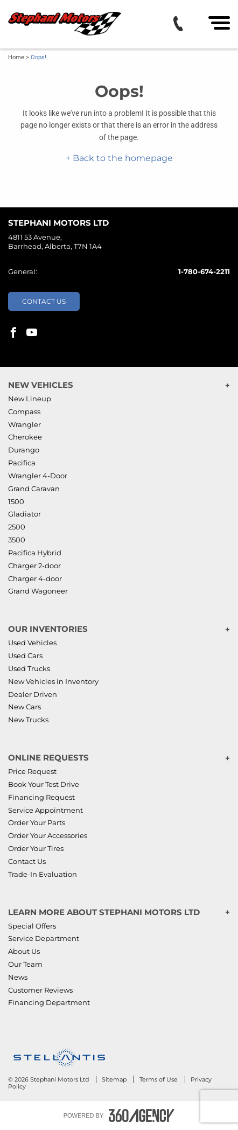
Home (16, 57)
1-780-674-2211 (204, 271)
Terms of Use (159, 1079)
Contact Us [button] (44, 301)
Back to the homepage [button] (122, 158)
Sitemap (115, 1079)
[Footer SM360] (141, 1115)
